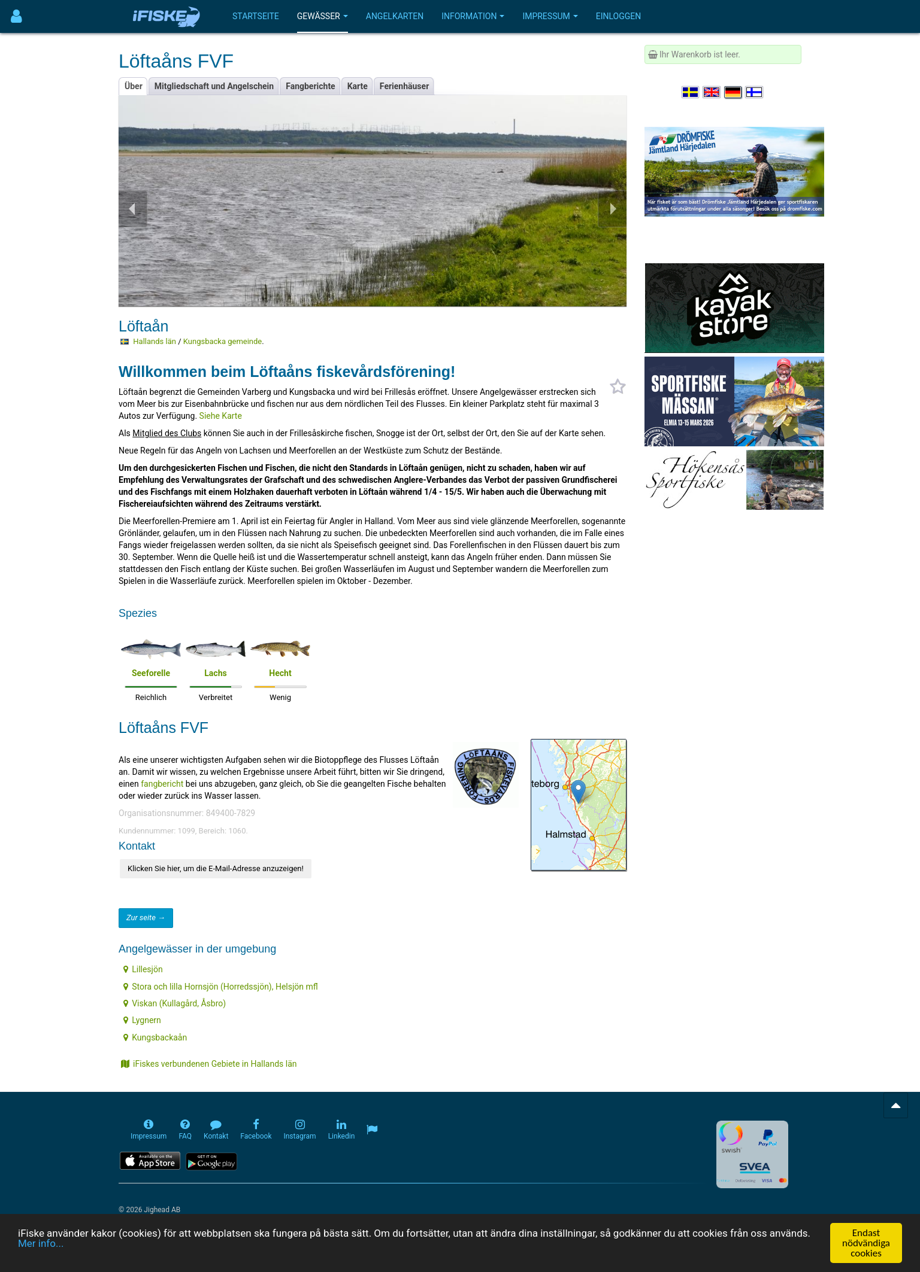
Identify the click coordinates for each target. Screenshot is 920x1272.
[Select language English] (712, 92)
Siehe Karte (220, 416)
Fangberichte (310, 86)
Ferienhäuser (404, 86)
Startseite (255, 16)
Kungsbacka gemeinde (222, 341)
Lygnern (142, 1020)
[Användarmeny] (16, 16)
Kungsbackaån (155, 1037)
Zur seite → (145, 917)
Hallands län (154, 341)
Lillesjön (142, 969)
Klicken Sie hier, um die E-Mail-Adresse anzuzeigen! (216, 868)
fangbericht (163, 784)
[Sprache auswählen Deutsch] (734, 92)
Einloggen (618, 16)
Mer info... (40, 1243)
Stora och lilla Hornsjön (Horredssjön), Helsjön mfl (220, 986)
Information (472, 16)
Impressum (549, 16)
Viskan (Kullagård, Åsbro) (174, 1003)
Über (134, 86)
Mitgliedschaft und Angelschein (214, 86)
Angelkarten (394, 16)
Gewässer (322, 16)
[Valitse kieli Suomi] (754, 92)
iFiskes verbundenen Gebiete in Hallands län (209, 1064)
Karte (357, 86)
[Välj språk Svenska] (691, 92)
